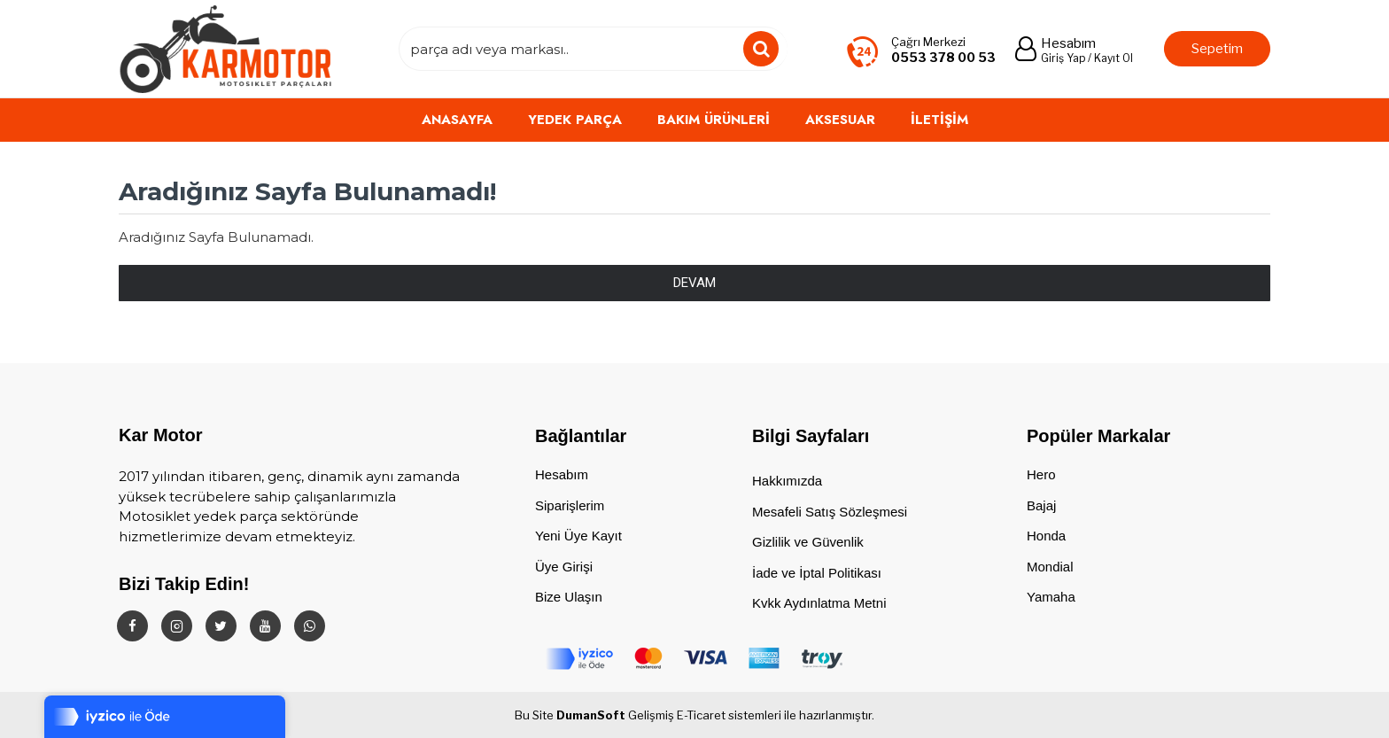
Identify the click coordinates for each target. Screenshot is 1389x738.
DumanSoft (590, 715)
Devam (694, 283)
